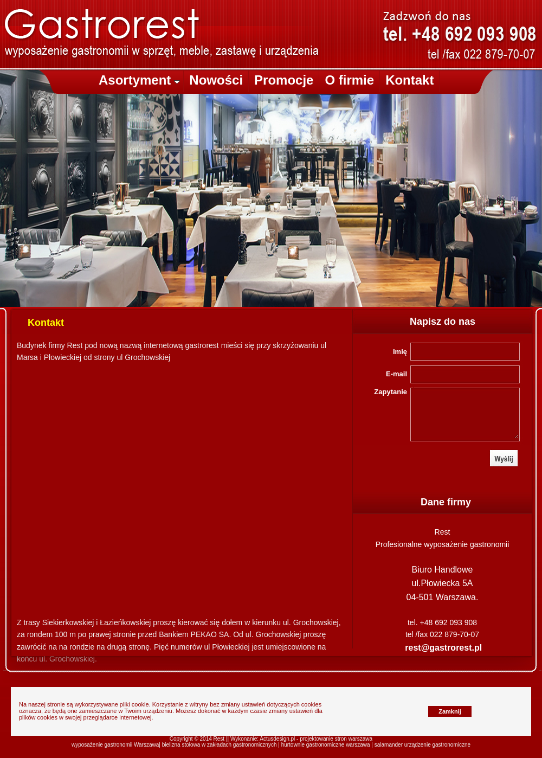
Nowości (216, 80)
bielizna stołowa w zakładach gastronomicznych (219, 745)
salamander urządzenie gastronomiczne (422, 745)
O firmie (349, 80)
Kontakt (409, 80)
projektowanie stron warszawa (336, 739)
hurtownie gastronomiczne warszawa (325, 745)
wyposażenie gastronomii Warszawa (115, 745)
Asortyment (139, 80)
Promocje (283, 80)
